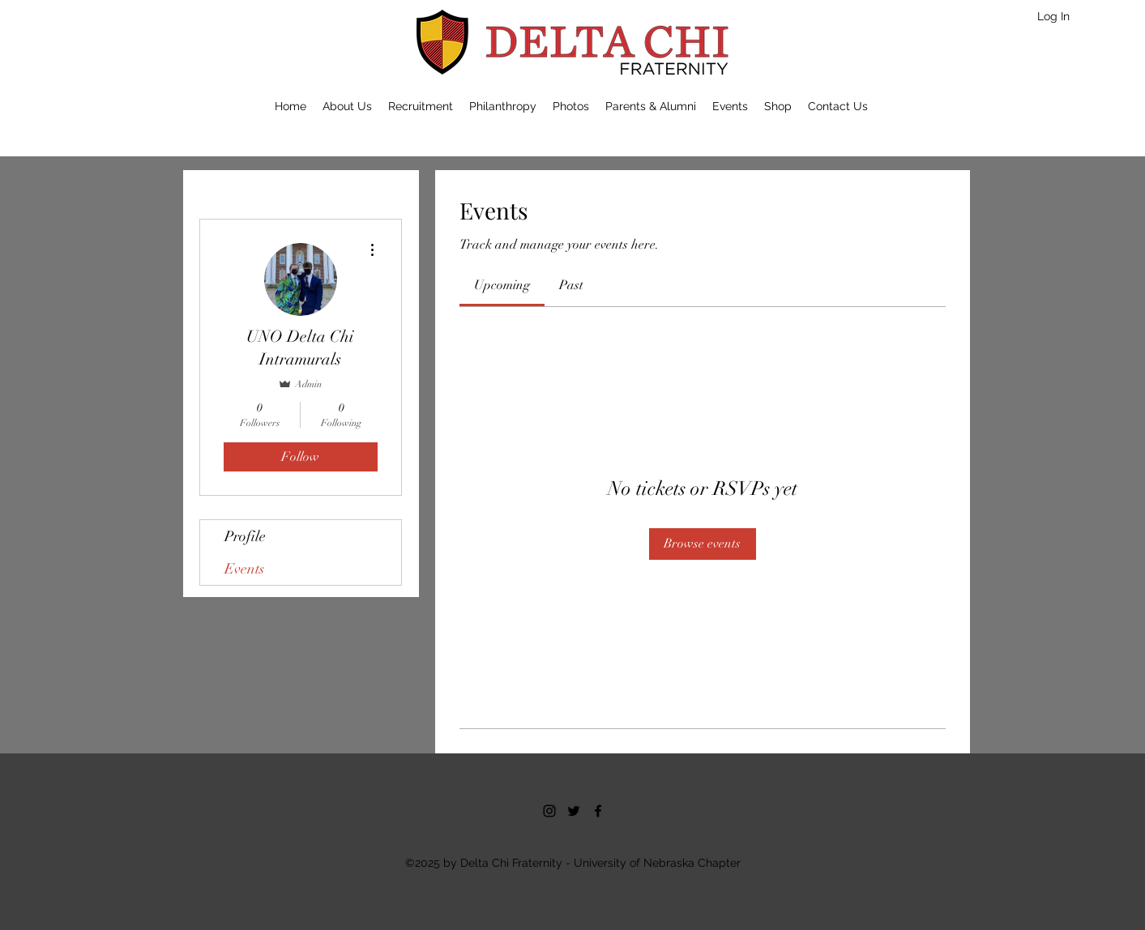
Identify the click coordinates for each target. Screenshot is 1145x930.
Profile (245, 536)
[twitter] (574, 811)
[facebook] (598, 811)
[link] (502, 285)
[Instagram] (549, 811)
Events (244, 569)
